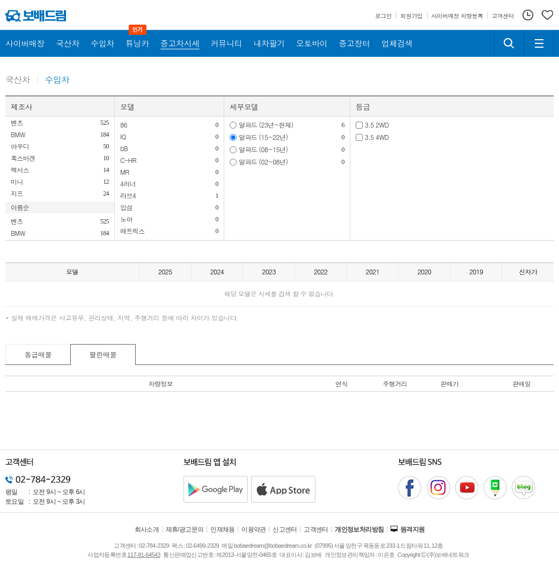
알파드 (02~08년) (263, 161)
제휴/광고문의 (185, 529)
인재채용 (222, 529)
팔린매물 (103, 354)
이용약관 (253, 529)
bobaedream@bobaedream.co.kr (273, 545)
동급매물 (38, 354)
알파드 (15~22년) (263, 136)
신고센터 (285, 529)
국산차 (17, 80)
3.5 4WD (377, 136)
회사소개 (147, 529)
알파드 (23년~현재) (266, 124)
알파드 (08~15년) (263, 149)
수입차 (57, 80)
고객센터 (316, 529)
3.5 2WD (377, 124)
